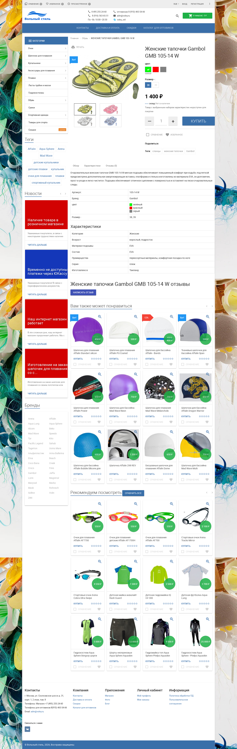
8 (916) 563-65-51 (100, 15)
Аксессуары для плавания (41, 70)
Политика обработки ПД (181, 695)
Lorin (30, 477)
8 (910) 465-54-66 (136, 11)
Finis (51, 468)
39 (155, 85)
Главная (74, 38)
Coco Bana (33, 463)
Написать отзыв (83, 292)
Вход (184, 4)
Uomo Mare (55, 448)
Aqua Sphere (46, 149)
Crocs (31, 468)
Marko (52, 482)
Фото (107, 699)
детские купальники (46, 162)
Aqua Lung (33, 423)
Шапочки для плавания (40, 55)
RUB (175, 4)
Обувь (31, 100)
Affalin (32, 149)
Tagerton (32, 448)
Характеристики (92, 165)
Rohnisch (54, 487)
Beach (52, 458)
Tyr (29, 438)
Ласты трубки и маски (39, 85)
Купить (78, 358)
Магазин (109, 695)
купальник (57, 169)
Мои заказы (143, 699)
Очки (30, 48)
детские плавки (37, 169)
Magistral (54, 477)
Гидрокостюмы (36, 92)
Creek (52, 463)
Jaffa (52, 473)
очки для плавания (40, 176)
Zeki (30, 497)
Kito (51, 438)
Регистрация (197, 4)
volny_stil (119, 19)
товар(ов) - (198, 16)
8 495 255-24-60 (97, 11)
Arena (61, 149)
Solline (31, 492)
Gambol (32, 473)
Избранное (55, 3)
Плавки (32, 77)
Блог (107, 703)
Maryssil (32, 482)
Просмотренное (79, 3)
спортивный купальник (46, 182)
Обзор (76, 165)
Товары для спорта (37, 122)
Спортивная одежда (38, 114)
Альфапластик (36, 453)
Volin (51, 492)
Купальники (34, 63)
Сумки (31, 107)
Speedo (53, 433)
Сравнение (33, 3)
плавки (59, 176)
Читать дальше (37, 244)
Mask (31, 487)
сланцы (156, 151)
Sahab (52, 443)
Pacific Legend (35, 443)
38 (148, 85)
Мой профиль (144, 695)
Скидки (131, 27)
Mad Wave (46, 155)
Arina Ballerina (56, 453)
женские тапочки (173, 151)
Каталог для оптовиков (158, 27)
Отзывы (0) (111, 165)
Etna (30, 458)
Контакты (83, 27)
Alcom (31, 428)
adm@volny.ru (121, 15)
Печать (77, 47)
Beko (51, 428)
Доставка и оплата (107, 27)
